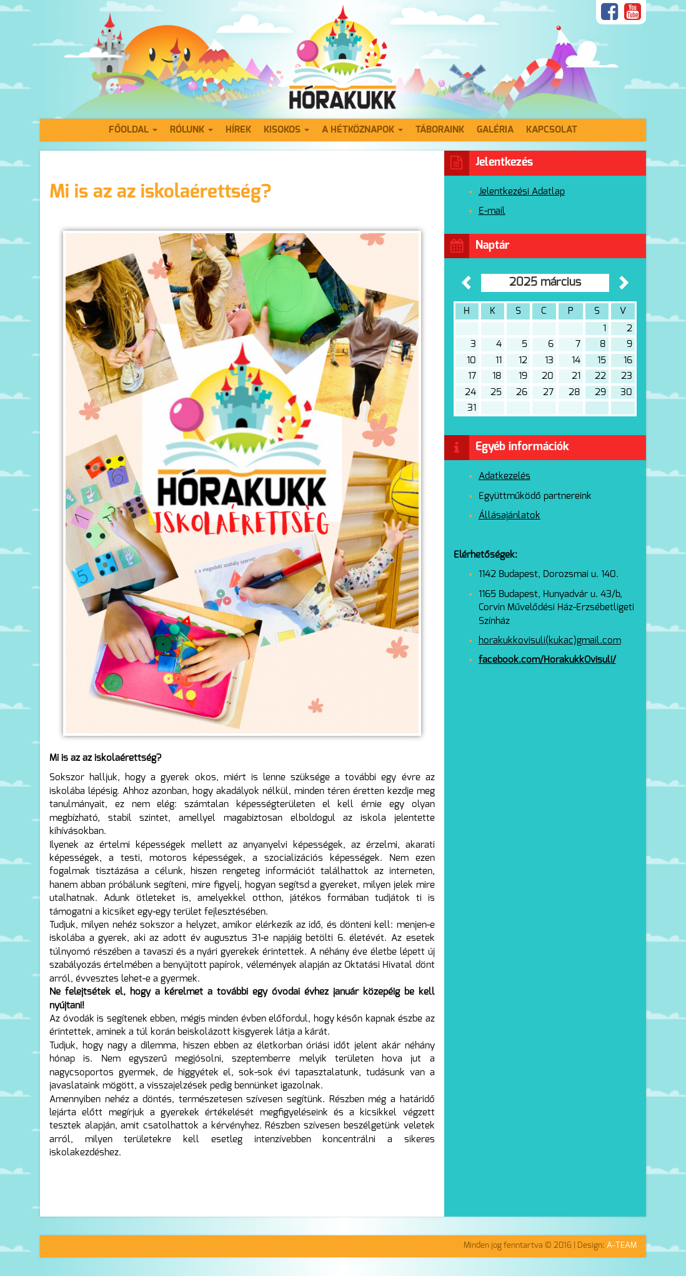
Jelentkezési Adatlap (522, 191)
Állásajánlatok (509, 515)
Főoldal (133, 129)
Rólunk (191, 129)
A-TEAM (622, 1246)
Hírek (238, 129)
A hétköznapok (362, 129)
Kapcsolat (551, 129)
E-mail (492, 211)
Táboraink (439, 129)
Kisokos (286, 129)
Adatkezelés (504, 476)
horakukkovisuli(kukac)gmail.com (550, 640)
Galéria (495, 129)
